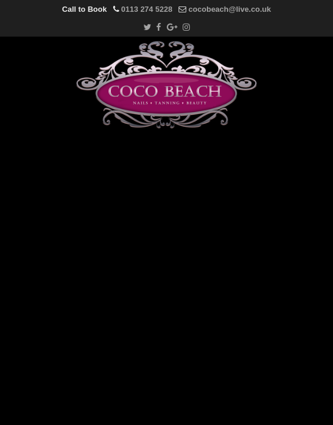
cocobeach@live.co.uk (230, 9)
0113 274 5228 (147, 9)
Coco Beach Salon (166, 84)
